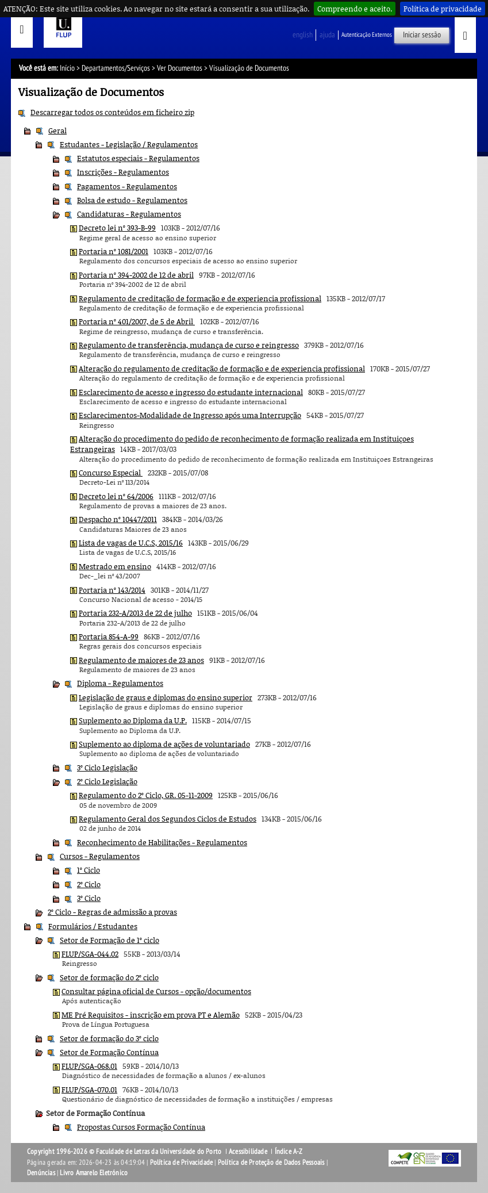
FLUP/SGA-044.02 (90, 954)
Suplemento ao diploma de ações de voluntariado (164, 744)
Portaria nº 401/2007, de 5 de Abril (137, 321)
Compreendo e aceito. (354, 8)
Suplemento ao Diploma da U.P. (133, 720)
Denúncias (41, 1172)
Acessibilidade (248, 1151)
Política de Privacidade (181, 1162)
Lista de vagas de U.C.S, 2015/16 (131, 543)
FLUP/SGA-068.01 (89, 1066)
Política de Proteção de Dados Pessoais (271, 1162)
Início (67, 68)
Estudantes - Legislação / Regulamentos (129, 144)
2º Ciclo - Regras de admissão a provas (112, 912)
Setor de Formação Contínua (109, 1052)
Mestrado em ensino (115, 566)
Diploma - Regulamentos (120, 683)
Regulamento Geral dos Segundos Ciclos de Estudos (167, 819)
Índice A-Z (289, 1151)
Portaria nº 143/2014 (112, 590)
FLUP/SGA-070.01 (89, 1089)
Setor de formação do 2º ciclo (109, 977)
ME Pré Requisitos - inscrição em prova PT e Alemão (151, 1015)
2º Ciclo (89, 884)
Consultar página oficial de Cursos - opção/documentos (156, 991)
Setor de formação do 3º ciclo (109, 1038)
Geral (57, 130)
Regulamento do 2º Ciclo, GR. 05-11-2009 (146, 795)
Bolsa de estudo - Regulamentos (132, 200)
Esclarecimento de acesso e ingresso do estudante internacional (191, 392)
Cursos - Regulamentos (100, 856)
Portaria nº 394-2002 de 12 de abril (136, 275)
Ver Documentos (179, 68)
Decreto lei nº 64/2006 (116, 496)
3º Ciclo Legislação (107, 767)
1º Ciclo (88, 870)
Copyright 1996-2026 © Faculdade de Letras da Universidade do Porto (125, 1151)
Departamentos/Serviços (116, 68)
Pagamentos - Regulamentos (127, 186)
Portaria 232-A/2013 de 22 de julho (135, 613)
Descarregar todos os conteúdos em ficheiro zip (112, 112)
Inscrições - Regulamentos (123, 172)
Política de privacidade (443, 8)
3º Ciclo (89, 898)
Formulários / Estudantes (92, 926)
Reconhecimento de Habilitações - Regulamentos (162, 842)
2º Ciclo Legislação (107, 781)
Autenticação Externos (366, 35)
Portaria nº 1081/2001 (113, 251)
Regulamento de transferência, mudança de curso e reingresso (189, 345)
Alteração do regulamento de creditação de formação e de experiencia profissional (222, 368)
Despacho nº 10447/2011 (118, 519)
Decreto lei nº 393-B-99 (117, 228)
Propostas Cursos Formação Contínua (141, 1127)
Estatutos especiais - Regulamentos (138, 158)
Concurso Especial (111, 472)
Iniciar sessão (422, 35)
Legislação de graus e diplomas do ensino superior (165, 697)
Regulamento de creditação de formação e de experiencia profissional (200, 298)
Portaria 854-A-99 (109, 636)
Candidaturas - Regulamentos (129, 214)
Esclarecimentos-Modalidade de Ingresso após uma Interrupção (190, 415)
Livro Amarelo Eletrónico (94, 1172)
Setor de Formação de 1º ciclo (109, 940)
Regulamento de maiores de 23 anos (141, 660)
